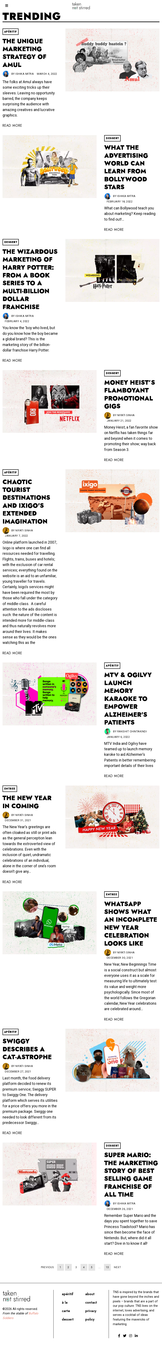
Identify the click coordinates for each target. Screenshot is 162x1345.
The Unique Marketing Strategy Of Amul (24, 53)
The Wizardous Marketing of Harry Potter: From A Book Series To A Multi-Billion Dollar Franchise (30, 279)
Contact (91, 1302)
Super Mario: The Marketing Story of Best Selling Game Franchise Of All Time (131, 1175)
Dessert (112, 138)
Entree (9, 789)
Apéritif (10, 32)
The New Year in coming (27, 802)
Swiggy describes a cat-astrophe (27, 1049)
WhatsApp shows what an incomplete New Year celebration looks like (130, 924)
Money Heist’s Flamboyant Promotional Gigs (129, 394)
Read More (12, 125)
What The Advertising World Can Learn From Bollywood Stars (126, 167)
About (89, 1294)
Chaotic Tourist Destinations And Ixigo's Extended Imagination (26, 502)
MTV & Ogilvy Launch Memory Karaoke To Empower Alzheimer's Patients (128, 698)
